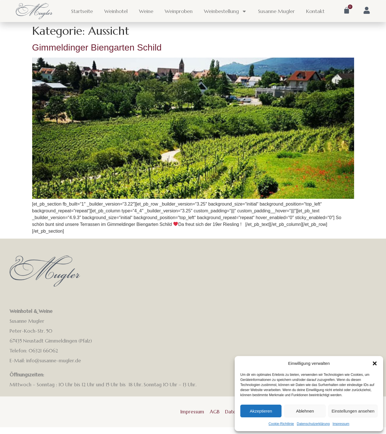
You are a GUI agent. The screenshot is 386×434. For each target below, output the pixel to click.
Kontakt (315, 11)
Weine (146, 11)
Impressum (341, 424)
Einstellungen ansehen (353, 411)
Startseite (82, 11)
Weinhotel (116, 11)
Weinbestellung (225, 11)
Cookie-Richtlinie (281, 424)
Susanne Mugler (276, 11)
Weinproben (179, 11)
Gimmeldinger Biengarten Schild (97, 47)
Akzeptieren (261, 411)
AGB (214, 412)
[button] (375, 363)
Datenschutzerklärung (313, 424)
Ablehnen (305, 411)
